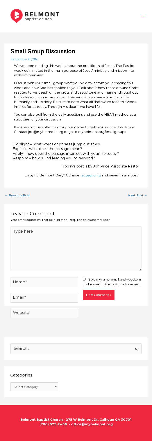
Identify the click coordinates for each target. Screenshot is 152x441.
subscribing (91, 175)
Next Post (137, 195)
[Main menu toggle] (143, 16)
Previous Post (17, 195)
